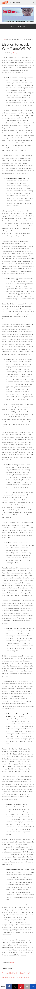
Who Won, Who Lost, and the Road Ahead (15, 977)
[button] (18, 2)
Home (4, 39)
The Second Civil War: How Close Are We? (16, 973)
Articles (12, 962)
